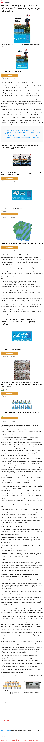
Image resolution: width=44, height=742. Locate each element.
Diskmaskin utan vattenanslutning (35, 675)
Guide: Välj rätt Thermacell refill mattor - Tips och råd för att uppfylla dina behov (24, 135)
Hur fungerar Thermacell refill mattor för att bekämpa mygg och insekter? (20, 130)
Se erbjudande (9, 75)
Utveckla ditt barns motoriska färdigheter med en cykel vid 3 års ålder (11, 676)
